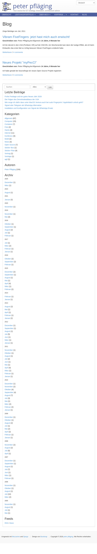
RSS (6, 523)
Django (25, 537)
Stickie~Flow (10, 151)
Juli (6, 233)
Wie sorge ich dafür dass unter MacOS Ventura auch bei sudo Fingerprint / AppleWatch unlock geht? (44, 102)
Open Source (10, 145)
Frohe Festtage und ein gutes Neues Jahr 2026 (23, 97)
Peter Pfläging (24, 41)
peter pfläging (27, 4)
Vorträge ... (60, 14)
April (6, 283)
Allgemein (36, 41)
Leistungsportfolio (25, 14)
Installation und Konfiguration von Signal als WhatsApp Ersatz (29, 108)
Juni (6, 337)
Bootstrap (43, 537)
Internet (8, 133)
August (7, 193)
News (7, 142)
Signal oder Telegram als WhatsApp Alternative (23, 105)
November (9, 207)
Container (8, 124)
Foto (6, 127)
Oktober (8, 224)
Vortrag (7, 153)
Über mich (45, 14)
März (7, 185)
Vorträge (8, 156)
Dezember (9, 182)
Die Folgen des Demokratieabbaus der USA (22, 99)
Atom (12, 523)
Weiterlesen (7, 52)
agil (6, 159)
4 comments (18, 52)
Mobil (7, 139)
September (9, 227)
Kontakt (74, 14)
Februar (8, 236)
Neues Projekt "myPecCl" (20, 62)
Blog (84, 14)
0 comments (18, 75)
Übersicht (6, 14)
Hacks (7, 130)
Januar (7, 200)
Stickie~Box (9, 148)
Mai (6, 217)
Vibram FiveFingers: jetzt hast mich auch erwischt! (36, 37)
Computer (8, 121)
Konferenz (9, 136)
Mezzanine (16, 537)
